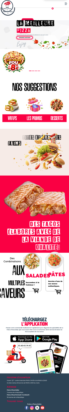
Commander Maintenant (25, 37)
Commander (27, 20)
